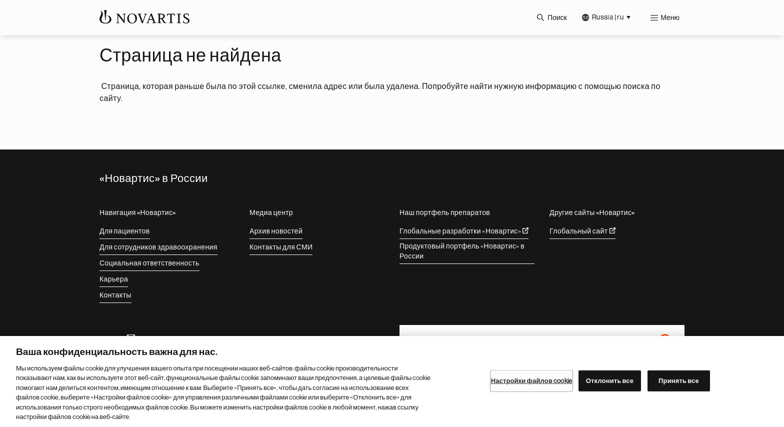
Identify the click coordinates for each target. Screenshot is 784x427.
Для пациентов (125, 231)
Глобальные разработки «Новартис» (464, 231)
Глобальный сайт (583, 231)
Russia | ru (608, 17)
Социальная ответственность (150, 263)
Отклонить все (610, 381)
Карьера (114, 279)
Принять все (678, 381)
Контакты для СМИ (281, 247)
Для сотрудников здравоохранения (159, 247)
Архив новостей (276, 231)
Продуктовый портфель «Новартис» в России (462, 251)
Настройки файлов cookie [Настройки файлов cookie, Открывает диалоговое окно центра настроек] (531, 381)
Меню (670, 17)
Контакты (116, 295)
